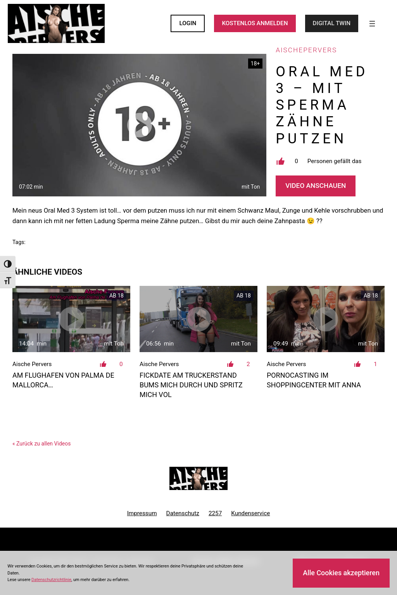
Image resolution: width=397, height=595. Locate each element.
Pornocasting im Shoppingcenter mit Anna (314, 380)
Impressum (142, 513)
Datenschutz (182, 513)
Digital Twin (331, 23)
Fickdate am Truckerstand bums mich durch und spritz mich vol (191, 385)
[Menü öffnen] (372, 23)
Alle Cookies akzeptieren (341, 573)
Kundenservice (250, 513)
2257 (215, 513)
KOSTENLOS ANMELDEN (255, 23)
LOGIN (187, 23)
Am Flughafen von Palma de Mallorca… (63, 380)
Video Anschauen (315, 185)
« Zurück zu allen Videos (41, 443)
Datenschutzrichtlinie (51, 579)
